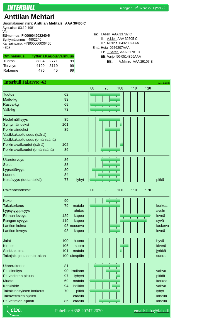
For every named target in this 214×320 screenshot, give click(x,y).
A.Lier (112, 39)
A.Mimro (125, 62)
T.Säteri (113, 52)
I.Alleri (106, 34)
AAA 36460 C (75, 23)
